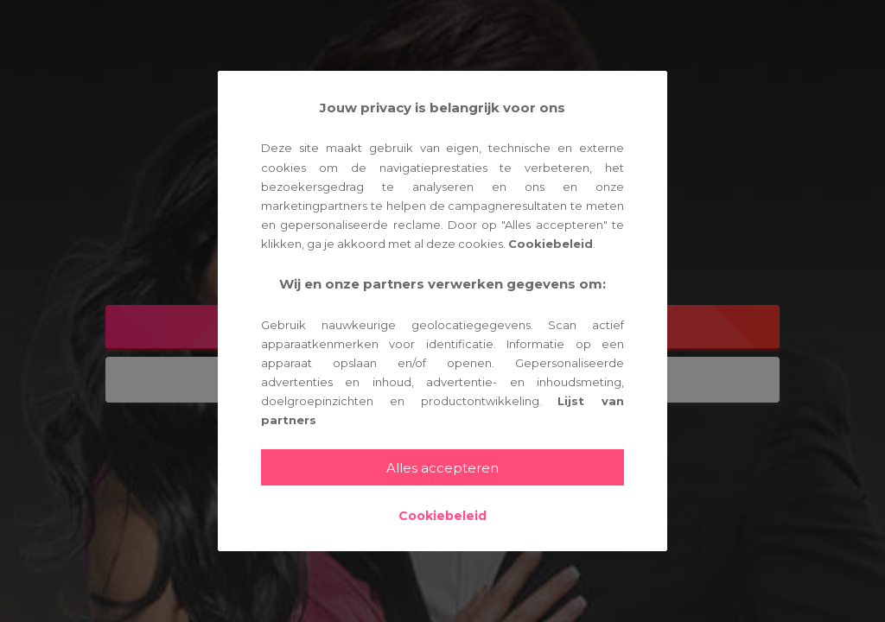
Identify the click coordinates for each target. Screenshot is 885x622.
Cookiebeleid (550, 244)
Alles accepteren (442, 468)
